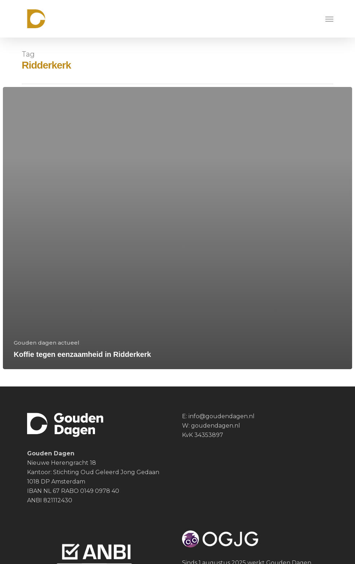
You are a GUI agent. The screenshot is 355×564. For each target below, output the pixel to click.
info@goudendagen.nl (221, 416)
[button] (329, 18)
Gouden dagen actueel (46, 342)
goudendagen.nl (215, 425)
